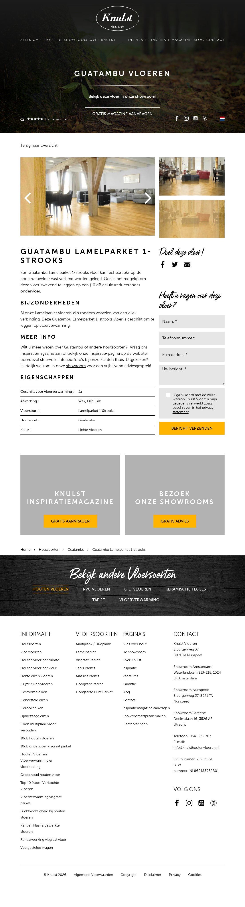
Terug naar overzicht (38, 145)
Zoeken (22, 120)
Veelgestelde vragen (36, 847)
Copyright (128, 875)
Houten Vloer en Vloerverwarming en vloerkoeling (36, 760)
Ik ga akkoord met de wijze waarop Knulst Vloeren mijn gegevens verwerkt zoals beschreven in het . (191, 403)
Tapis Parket (85, 668)
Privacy (175, 875)
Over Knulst (103, 40)
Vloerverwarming (139, 599)
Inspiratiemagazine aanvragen (146, 708)
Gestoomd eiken (33, 692)
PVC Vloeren (96, 589)
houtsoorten (114, 347)
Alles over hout (37, 40)
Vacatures (130, 676)
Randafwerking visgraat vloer (43, 839)
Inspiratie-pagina (104, 353)
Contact (215, 40)
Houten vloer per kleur (38, 668)
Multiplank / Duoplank (93, 644)
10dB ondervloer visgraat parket (45, 746)
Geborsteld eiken (34, 700)
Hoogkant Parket (89, 684)
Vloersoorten (30, 652)
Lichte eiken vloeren (36, 676)
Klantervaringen (47, 119)
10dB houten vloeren (37, 738)
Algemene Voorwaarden (93, 875)
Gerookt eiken (31, 708)
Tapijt (98, 599)
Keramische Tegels (186, 589)
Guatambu (75, 549)
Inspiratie (138, 40)
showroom (76, 365)
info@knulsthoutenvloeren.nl (196, 747)
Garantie (129, 684)
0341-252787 (200, 736)
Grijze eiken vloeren (36, 684)
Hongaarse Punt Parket (94, 692)
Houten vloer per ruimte (39, 660)
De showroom (72, 40)
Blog (199, 40)
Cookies (195, 875)
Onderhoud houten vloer (40, 775)
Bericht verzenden (192, 426)
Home (25, 549)
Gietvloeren (137, 589)
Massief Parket (87, 676)
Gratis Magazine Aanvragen (122, 111)
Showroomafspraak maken (144, 716)
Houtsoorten (49, 549)
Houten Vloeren (50, 589)
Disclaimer (152, 875)
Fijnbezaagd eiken (34, 716)
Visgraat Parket (88, 660)
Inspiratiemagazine (171, 40)
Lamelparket (86, 652)
